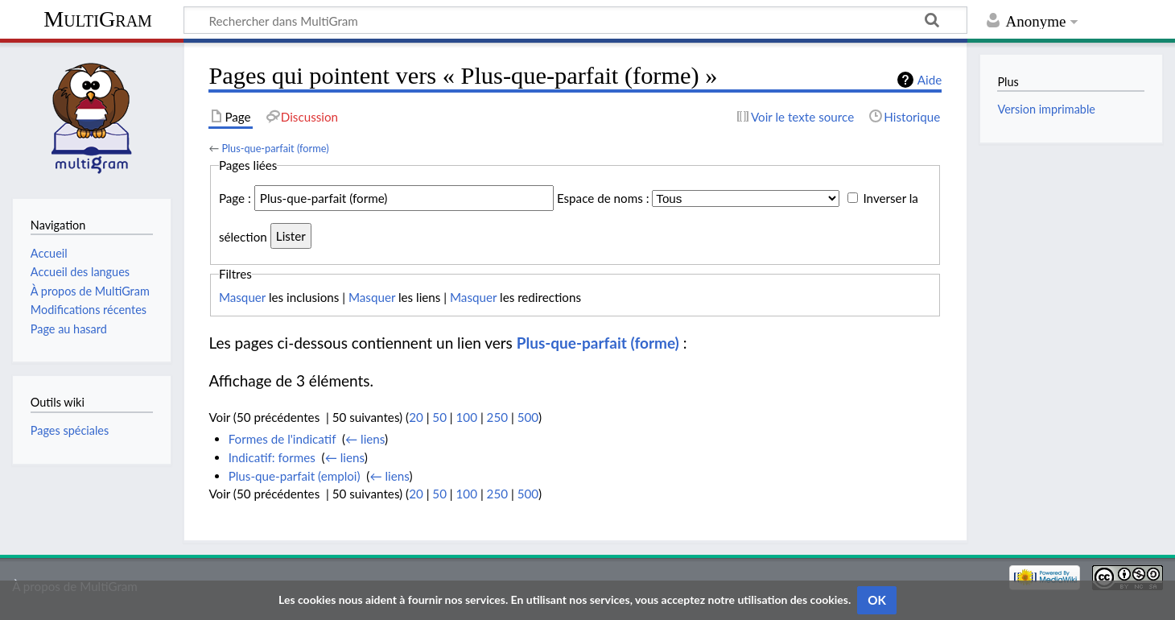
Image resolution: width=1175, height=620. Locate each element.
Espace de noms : (603, 198)
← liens (365, 439)
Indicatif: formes (272, 457)
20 (416, 417)
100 (466, 417)
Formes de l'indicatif (282, 439)
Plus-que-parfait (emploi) (295, 476)
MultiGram (97, 18)
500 (527, 417)
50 (439, 417)
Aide (929, 79)
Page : (235, 198)
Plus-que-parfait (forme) (274, 148)
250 (497, 417)
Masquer (242, 297)
